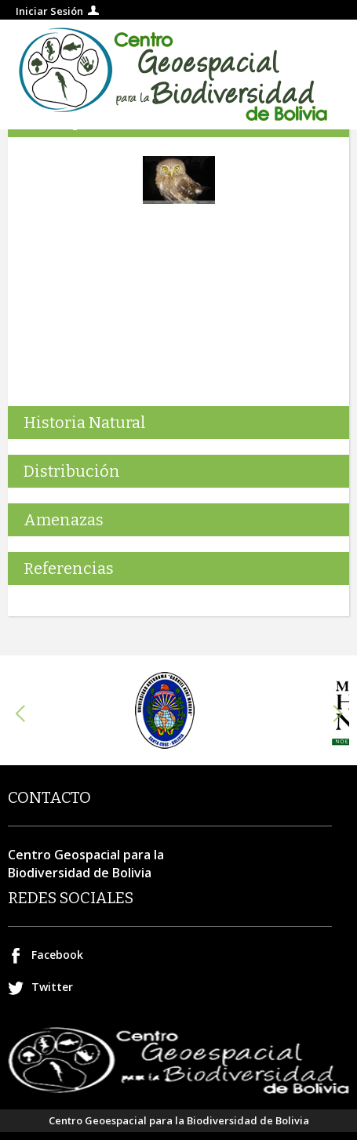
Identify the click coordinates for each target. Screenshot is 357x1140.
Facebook (57, 954)
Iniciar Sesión (49, 11)
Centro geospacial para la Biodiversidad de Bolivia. (178, 74)
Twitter (52, 986)
